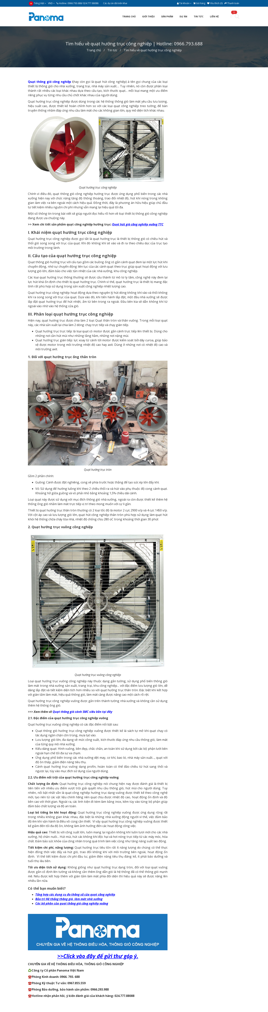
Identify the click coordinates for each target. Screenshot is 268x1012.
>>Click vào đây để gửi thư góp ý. (97, 956)
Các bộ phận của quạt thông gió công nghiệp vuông (71, 903)
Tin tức (112, 50)
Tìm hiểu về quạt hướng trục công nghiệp (153, 50)
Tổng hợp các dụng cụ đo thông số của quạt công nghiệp (75, 894)
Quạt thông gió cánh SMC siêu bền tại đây (82, 712)
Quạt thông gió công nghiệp (49, 82)
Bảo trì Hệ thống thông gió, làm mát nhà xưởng (69, 899)
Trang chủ (94, 50)
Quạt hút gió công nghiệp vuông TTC (137, 224)
